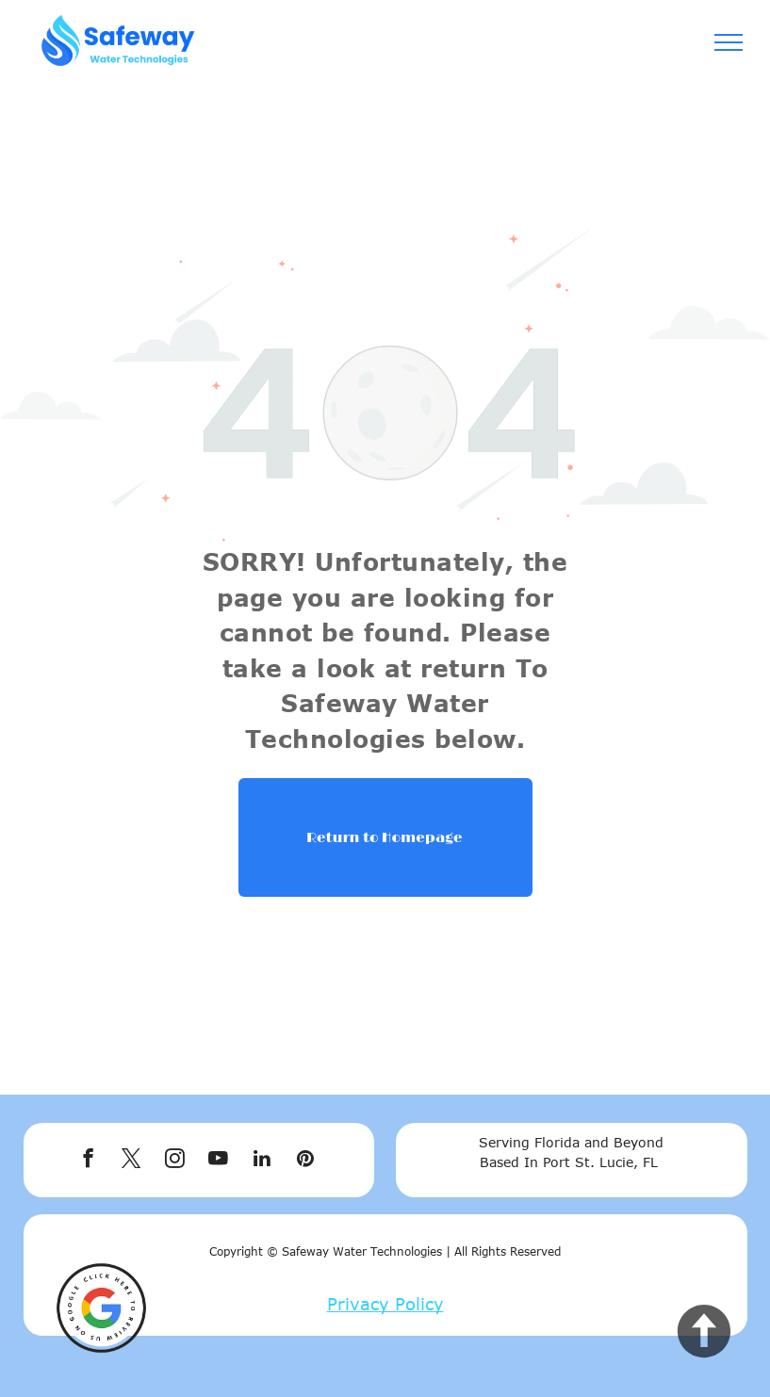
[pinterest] (304, 1161)
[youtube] (218, 1161)
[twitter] (131, 1161)
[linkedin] (261, 1161)
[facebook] (88, 1161)
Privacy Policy (385, 1303)
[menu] (728, 42)
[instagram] (174, 1161)
